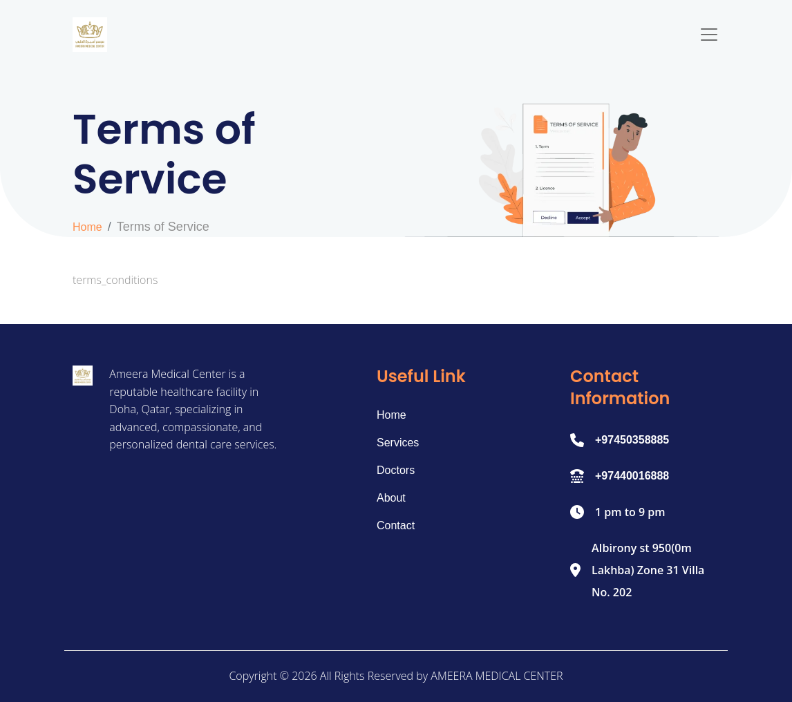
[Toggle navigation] (709, 34)
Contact (396, 525)
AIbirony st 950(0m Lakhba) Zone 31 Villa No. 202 (648, 570)
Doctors (396, 470)
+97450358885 (632, 440)
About (391, 498)
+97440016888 (632, 476)
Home (87, 227)
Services (398, 442)
